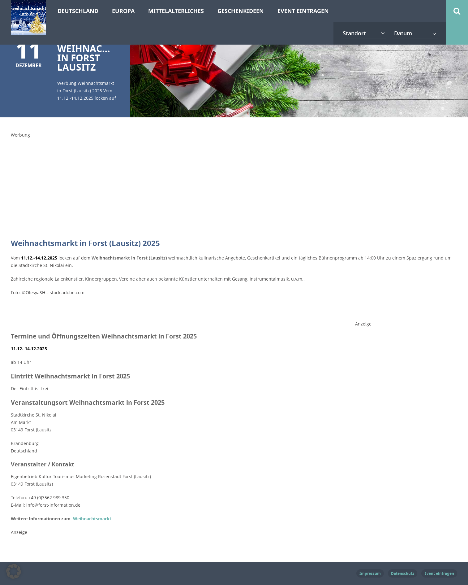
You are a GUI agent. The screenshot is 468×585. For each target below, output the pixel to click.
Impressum (370, 573)
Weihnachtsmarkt (91, 519)
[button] (13, 571)
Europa (123, 11)
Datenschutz (402, 573)
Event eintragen (303, 11)
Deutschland (78, 11)
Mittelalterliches (176, 11)
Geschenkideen (240, 11)
